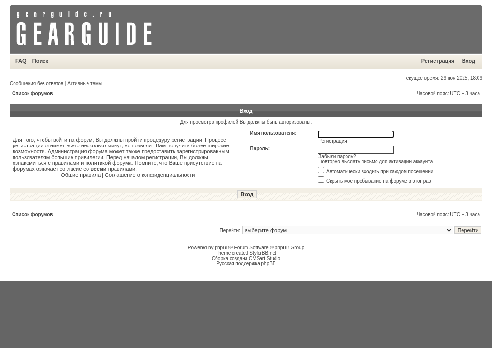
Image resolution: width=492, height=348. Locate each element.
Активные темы (84, 83)
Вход (468, 61)
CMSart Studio (264, 258)
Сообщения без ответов (36, 83)
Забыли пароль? (337, 156)
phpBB (222, 247)
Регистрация (438, 61)
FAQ (21, 61)
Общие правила (81, 175)
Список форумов (32, 93)
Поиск (40, 61)
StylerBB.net (262, 253)
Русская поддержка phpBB (245, 263)
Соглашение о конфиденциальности (150, 175)
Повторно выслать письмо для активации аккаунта (375, 161)
